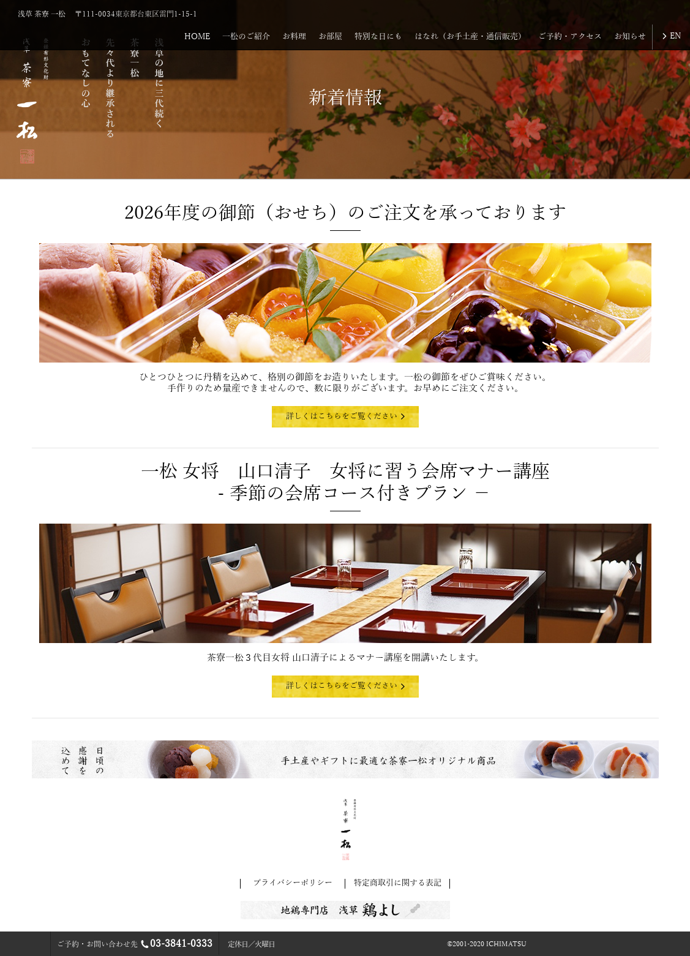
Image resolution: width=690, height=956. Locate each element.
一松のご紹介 (246, 36)
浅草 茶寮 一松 (42, 14)
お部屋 (330, 36)
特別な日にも (378, 36)
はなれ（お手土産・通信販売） (470, 36)
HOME (197, 36)
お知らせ (630, 36)
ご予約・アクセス (570, 36)
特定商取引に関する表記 (397, 883)
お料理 (294, 36)
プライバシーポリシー (292, 883)
